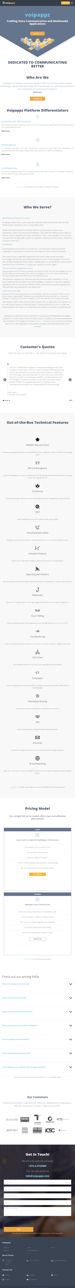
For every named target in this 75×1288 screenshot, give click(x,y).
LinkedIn (32, 1275)
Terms (52, 1247)
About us (6, 1247)
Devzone (6, 1250)
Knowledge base (32, 1250)
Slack (56, 1275)
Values (29, 1247)
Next (70, 379)
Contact (45, 1077)
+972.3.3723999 (37, 1166)
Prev (4, 379)
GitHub (7, 1279)
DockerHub (33, 1279)
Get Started (37, 874)
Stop (71, 400)
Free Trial (65, 3)
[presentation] (18, 1222)
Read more (37, 92)
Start (70, 400)
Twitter (8, 1275)
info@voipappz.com (60, 1260)
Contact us (37, 33)
